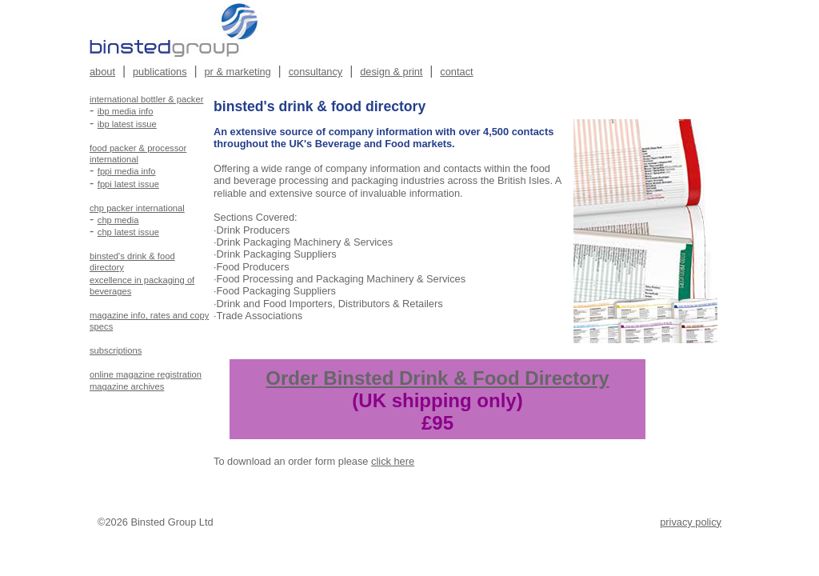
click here (392, 461)
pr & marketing (238, 72)
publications (160, 72)
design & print (391, 72)
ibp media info (126, 111)
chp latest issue (128, 232)
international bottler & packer (146, 99)
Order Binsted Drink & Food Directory (437, 378)
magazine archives (127, 386)
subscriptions (116, 350)
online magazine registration (146, 374)
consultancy (316, 72)
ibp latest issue (127, 124)
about (102, 72)
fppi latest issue (128, 184)
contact (456, 72)
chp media (118, 220)
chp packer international (137, 208)
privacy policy (690, 522)
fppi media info (127, 171)
